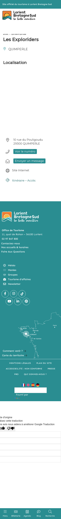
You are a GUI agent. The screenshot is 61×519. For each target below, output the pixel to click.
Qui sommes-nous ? (35, 374)
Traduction (23, 398)
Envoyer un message (29, 161)
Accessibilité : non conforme (24, 368)
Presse (51, 368)
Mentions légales (20, 363)
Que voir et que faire (18, 34)
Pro (16, 374)
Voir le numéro (25, 151)
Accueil (5, 34)
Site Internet (20, 170)
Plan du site (44, 363)
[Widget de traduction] (30, 390)
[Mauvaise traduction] (11, 428)
